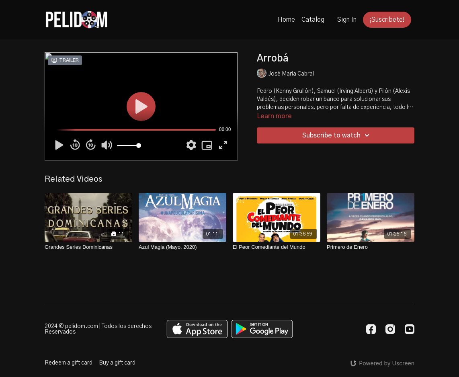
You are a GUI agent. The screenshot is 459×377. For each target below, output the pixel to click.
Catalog (312, 19)
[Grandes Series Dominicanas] (88, 247)
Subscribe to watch (337, 135)
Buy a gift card (117, 363)
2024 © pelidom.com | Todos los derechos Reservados (98, 329)
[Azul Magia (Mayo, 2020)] (182, 247)
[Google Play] (262, 329)
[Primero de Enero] (370, 247)
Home (286, 19)
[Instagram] (390, 329)
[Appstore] (197, 329)
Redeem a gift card (68, 363)
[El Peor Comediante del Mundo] (276, 247)
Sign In (347, 19)
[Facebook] (371, 329)
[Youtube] (409, 329)
